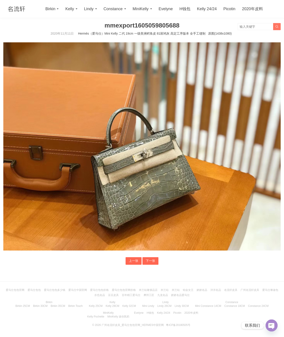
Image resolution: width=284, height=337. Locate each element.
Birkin (50, 9)
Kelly (69, 9)
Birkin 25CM (23, 306)
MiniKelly (141, 9)
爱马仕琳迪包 (270, 290)
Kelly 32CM (129, 306)
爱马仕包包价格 (99, 290)
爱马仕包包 (34, 290)
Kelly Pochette (95, 316)
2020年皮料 (252, 9)
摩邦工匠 (149, 295)
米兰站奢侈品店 (148, 290)
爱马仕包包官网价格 (124, 290)
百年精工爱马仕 (131, 295)
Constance (113, 9)
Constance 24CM (258, 306)
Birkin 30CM (40, 306)
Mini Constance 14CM (208, 306)
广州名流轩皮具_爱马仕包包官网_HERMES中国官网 (133, 325)
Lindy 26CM (164, 306)
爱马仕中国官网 (77, 290)
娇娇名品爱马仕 (180, 295)
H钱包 (184, 9)
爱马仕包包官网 (15, 290)
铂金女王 (188, 290)
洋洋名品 (215, 290)
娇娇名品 (202, 290)
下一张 (150, 261)
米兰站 (165, 290)
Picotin (229, 9)
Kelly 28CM (112, 306)
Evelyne (166, 9)
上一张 (133, 261)
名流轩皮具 (230, 290)
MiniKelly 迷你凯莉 (118, 316)
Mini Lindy (148, 306)
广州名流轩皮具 (250, 290)
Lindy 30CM (182, 306)
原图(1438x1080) (220, 33)
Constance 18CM (234, 306)
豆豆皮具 (113, 295)
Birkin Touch (75, 306)
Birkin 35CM (58, 306)
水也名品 (99, 295)
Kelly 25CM (96, 306)
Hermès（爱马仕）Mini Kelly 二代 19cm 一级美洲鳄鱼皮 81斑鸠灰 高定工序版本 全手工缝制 (141, 33)
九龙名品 (162, 295)
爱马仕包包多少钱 (54, 290)
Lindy (89, 9)
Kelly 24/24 (207, 9)
